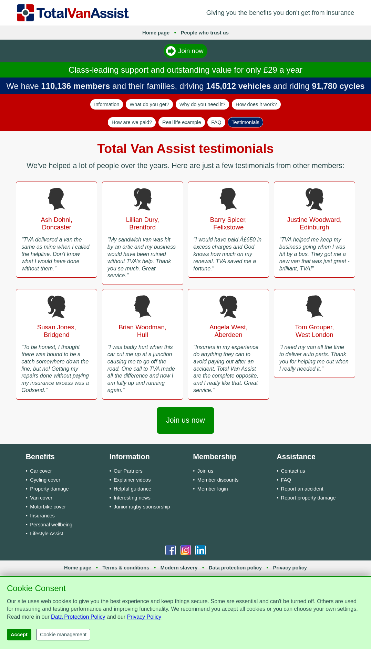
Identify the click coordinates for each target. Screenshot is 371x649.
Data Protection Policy (78, 617)
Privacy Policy (144, 617)
